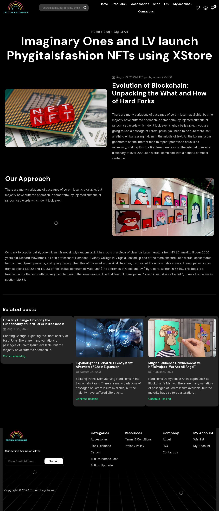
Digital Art (121, 31)
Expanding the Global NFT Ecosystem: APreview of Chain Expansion (104, 365)
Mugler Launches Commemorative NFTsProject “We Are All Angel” (174, 365)
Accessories (140, 4)
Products (119, 4)
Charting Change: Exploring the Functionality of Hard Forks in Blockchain (33, 322)
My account (182, 4)
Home (104, 4)
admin (157, 77)
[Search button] (85, 7)
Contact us (146, 11)
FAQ (167, 4)
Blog (107, 31)
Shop (156, 4)
